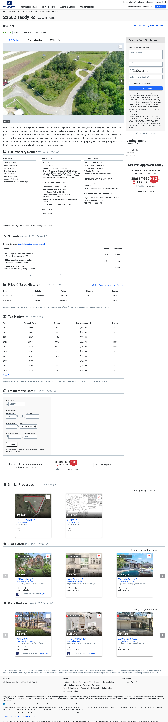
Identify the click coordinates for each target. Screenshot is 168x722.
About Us (149, 2)
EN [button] (165, 2)
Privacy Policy (108, 682)
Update (12, 444)
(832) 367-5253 (43, 653)
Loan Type (23, 423)
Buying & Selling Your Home (133, 2)
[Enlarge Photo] (120, 46)
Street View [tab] (56, 40)
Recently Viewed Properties (140, 7)
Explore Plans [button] (119, 704)
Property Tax (28, 433)
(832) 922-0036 (44, 594)
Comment (137, 53)
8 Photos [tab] (14, 40)
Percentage (10, 413)
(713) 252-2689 (92, 653)
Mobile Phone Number (139, 77)
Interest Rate (10, 423)
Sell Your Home (49, 7)
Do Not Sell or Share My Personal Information (81, 685)
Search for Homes (29, 7)
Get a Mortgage (88, 7)
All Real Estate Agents (29, 682)
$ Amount (29, 413)
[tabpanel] (63, 83)
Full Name (133, 63)
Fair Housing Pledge (70, 691)
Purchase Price (11, 400)
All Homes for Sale (10, 682)
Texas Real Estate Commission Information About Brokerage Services (24, 718)
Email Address (134, 69)
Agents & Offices (68, 7)
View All (6, 375)
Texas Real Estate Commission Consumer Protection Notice (21, 716)
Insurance (12, 433)
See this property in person (141, 83)
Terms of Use (150, 125)
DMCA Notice (107, 688)
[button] (160, 6)
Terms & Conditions (70, 688)
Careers (158, 2)
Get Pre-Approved (146, 192)
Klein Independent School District (31, 244)
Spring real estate (104, 673)
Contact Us (77, 682)
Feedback (66, 682)
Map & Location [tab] (34, 40)
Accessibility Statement (90, 688)
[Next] (162, 576)
